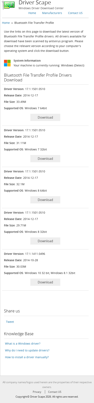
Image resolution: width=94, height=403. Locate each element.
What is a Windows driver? (22, 343)
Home (32, 13)
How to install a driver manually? (27, 357)
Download (45, 117)
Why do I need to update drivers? (27, 350)
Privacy (37, 392)
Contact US (75, 13)
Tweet (10, 322)
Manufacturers (52, 13)
